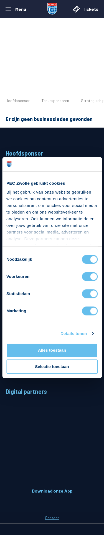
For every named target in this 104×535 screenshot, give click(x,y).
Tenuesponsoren (55, 100)
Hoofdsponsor (18, 100)
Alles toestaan (52, 350)
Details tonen (73, 333)
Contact (52, 517)
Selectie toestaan (52, 366)
